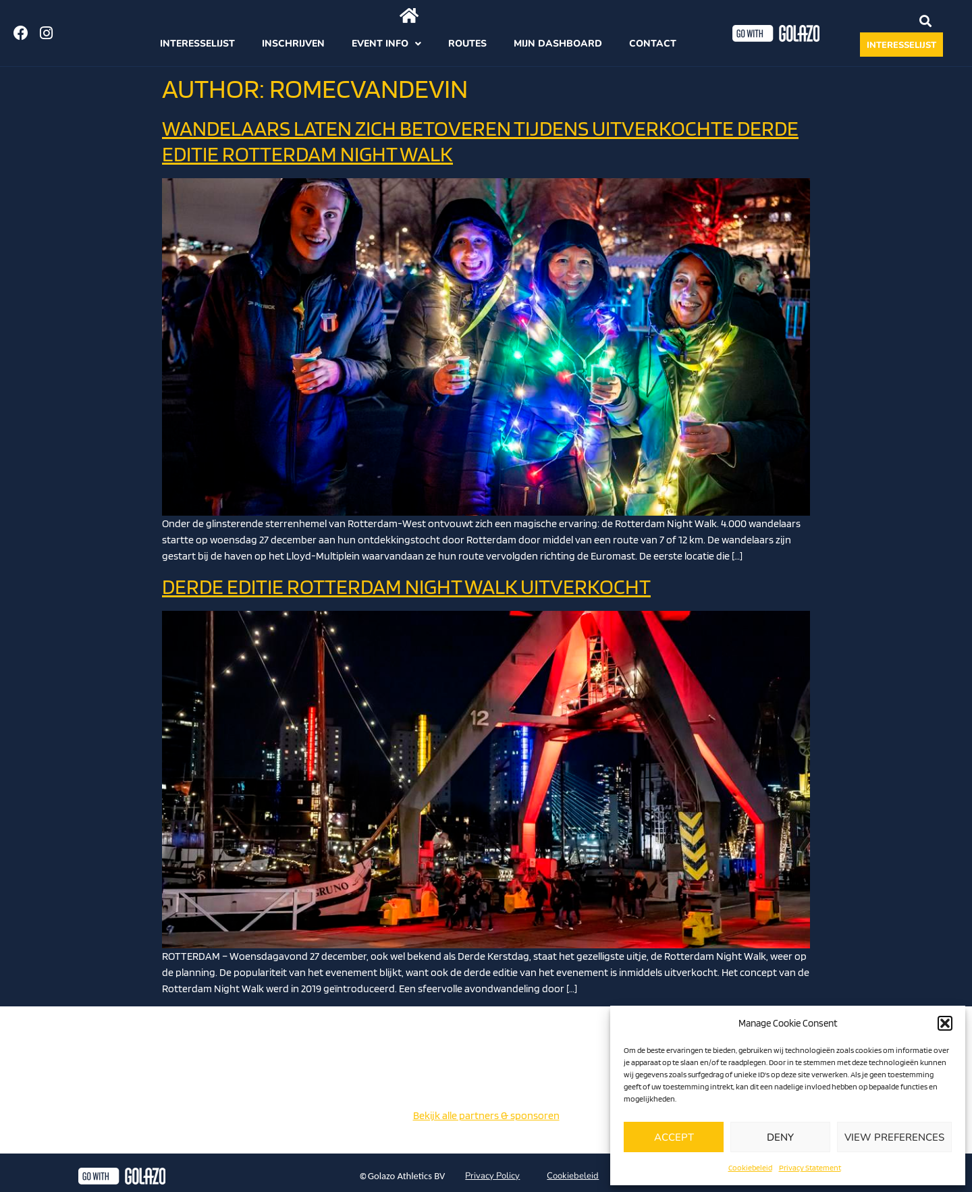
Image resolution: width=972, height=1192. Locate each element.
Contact (652, 43)
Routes (467, 43)
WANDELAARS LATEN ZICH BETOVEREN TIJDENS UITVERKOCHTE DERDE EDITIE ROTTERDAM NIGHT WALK (480, 141)
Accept (674, 1137)
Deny (780, 1137)
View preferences (894, 1137)
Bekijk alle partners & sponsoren (486, 1115)
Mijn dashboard (558, 43)
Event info (386, 43)
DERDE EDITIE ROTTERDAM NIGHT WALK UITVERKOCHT (406, 586)
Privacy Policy (492, 1176)
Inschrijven (293, 43)
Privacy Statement (810, 1167)
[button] (945, 1023)
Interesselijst (197, 43)
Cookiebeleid (750, 1167)
